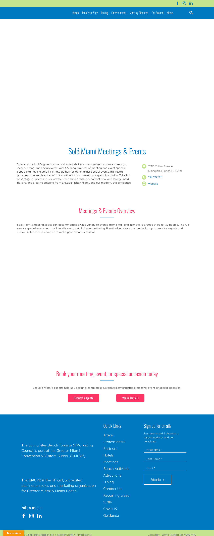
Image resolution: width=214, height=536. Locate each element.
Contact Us (112, 488)
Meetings (110, 462)
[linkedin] (191, 3)
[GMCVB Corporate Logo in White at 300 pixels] (46, 466)
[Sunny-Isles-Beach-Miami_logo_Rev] (46, 422)
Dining (108, 482)
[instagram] (184, 3)
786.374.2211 (155, 177)
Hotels (108, 455)
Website (153, 183)
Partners (110, 448)
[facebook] (177, 3)
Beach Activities (116, 468)
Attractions (112, 475)
